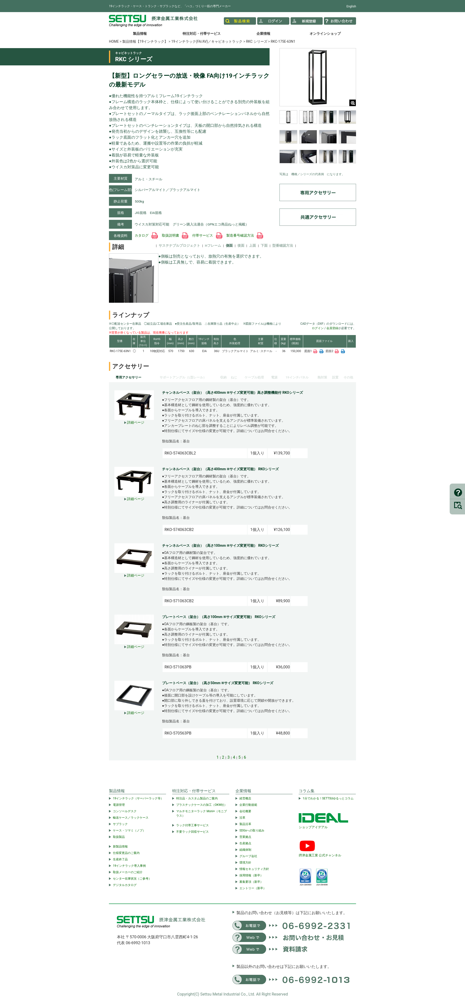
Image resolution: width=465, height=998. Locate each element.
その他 (348, 377)
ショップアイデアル (313, 827)
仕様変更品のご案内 (126, 853)
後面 (240, 245)
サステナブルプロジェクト (179, 245)
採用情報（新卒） (251, 875)
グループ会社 (248, 856)
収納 (223, 377)
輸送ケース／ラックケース (130, 817)
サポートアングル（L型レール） (183, 377)
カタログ (146, 235)
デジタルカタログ (125, 885)
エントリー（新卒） (252, 888)
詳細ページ (134, 422)
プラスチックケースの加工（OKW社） (201, 805)
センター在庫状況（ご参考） (132, 878)
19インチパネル (297, 377)
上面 (252, 245)
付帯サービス (207, 235)
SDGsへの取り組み (251, 830)
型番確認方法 (282, 245)
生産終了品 (120, 859)
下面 (264, 245)
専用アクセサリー (128, 377)
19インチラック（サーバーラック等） (138, 798)
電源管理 (119, 805)
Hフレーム (213, 245)
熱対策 (322, 377)
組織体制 (245, 849)
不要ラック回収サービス (192, 831)
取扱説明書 (175, 235)
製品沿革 (245, 824)
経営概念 (245, 798)
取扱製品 (119, 837)
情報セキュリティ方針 (254, 869)
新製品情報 (120, 846)
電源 (274, 377)
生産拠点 (245, 843)
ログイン (318, 328)
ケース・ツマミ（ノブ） (129, 830)
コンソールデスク (125, 811)
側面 (229, 245)
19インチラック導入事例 (129, 865)
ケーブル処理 (254, 377)
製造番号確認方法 (244, 235)
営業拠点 (245, 837)
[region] (317, 139)
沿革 (242, 817)
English (351, 6)
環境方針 (245, 862)
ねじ (234, 377)
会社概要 (245, 811)
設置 (335, 377)
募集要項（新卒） (251, 882)
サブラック (120, 824)
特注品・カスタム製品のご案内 (197, 798)
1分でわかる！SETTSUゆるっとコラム (328, 798)
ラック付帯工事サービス (192, 825)
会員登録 (332, 328)
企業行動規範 (248, 805)
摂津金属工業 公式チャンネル (320, 855)
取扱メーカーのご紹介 (128, 872)
